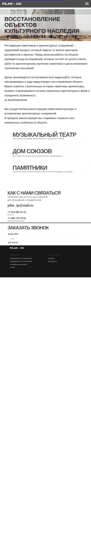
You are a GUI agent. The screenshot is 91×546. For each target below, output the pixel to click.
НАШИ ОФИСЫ (52, 530)
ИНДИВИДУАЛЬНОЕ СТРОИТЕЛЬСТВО (21, 530)
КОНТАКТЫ (13, 511)
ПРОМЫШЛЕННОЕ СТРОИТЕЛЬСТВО (21, 527)
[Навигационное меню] (87, 4)
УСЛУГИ (12, 536)
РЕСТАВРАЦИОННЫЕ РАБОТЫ (18, 533)
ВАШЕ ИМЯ (13, 503)
